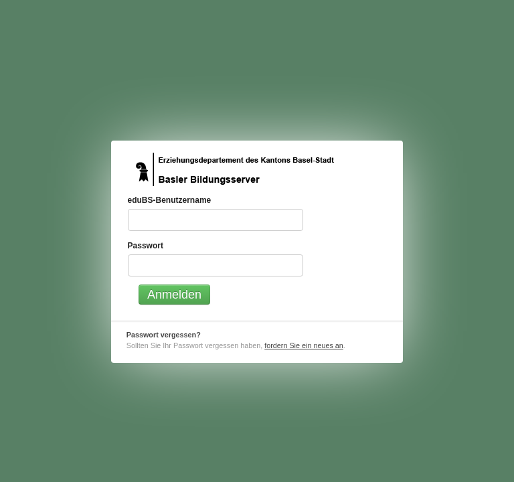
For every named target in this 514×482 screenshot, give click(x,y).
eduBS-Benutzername (169, 200)
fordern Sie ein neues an (303, 345)
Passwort (145, 245)
